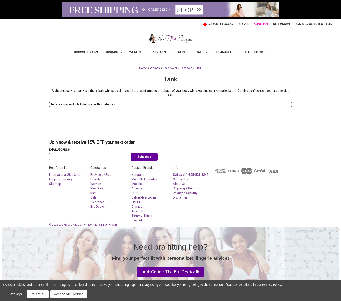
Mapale (137, 184)
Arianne (137, 188)
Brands (114, 52)
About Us (179, 184)
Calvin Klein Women (145, 197)
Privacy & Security (185, 193)
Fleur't (136, 202)
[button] (170, 272)
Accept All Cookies (69, 294)
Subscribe (144, 157)
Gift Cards (281, 24)
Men (183, 52)
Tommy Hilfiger (142, 215)
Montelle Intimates (144, 179)
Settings (15, 294)
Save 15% (261, 24)
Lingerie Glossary (60, 179)
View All (137, 220)
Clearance (225, 52)
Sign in (299, 24)
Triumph (137, 211)
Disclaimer (180, 197)
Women (137, 52)
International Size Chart (65, 174)
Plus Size (161, 52)
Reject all (38, 294)
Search (243, 24)
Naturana (138, 174)
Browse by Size (86, 52)
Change (137, 206)
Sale (201, 52)
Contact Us (180, 179)
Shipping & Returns (186, 188)
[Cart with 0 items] (330, 24)
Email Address (59, 149)
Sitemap (55, 184)
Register (316, 24)
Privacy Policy (271, 285)
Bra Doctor (255, 52)
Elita (134, 193)
